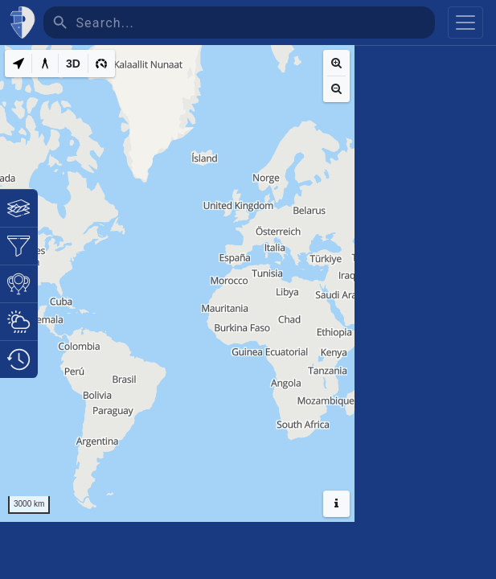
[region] (177, 283)
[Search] (255, 22)
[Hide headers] (336, 503)
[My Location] (18, 63)
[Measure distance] (45, 63)
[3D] (73, 63)
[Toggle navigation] (465, 22)
